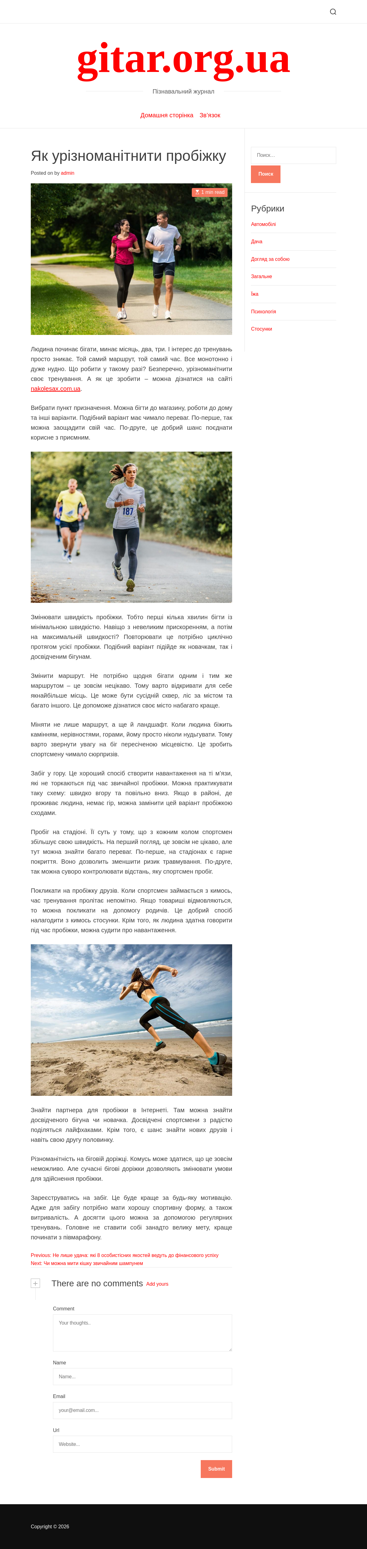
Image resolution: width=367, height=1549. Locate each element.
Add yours (157, 1284)
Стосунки (261, 329)
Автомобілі (263, 224)
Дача (256, 241)
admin (68, 173)
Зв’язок (210, 115)
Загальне (261, 276)
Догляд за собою (270, 259)
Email (59, 1396)
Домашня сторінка (166, 115)
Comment (63, 1308)
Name (59, 1362)
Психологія (263, 311)
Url (56, 1430)
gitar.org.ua (184, 57)
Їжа (254, 294)
